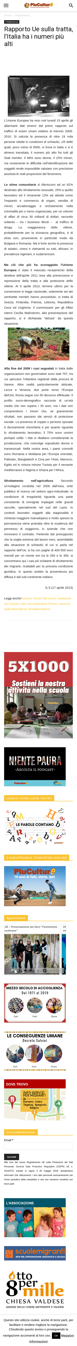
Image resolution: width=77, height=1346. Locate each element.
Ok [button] (56, 1335)
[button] (71, 5)
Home (7, 15)
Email (8, 1140)
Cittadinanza (22, 15)
